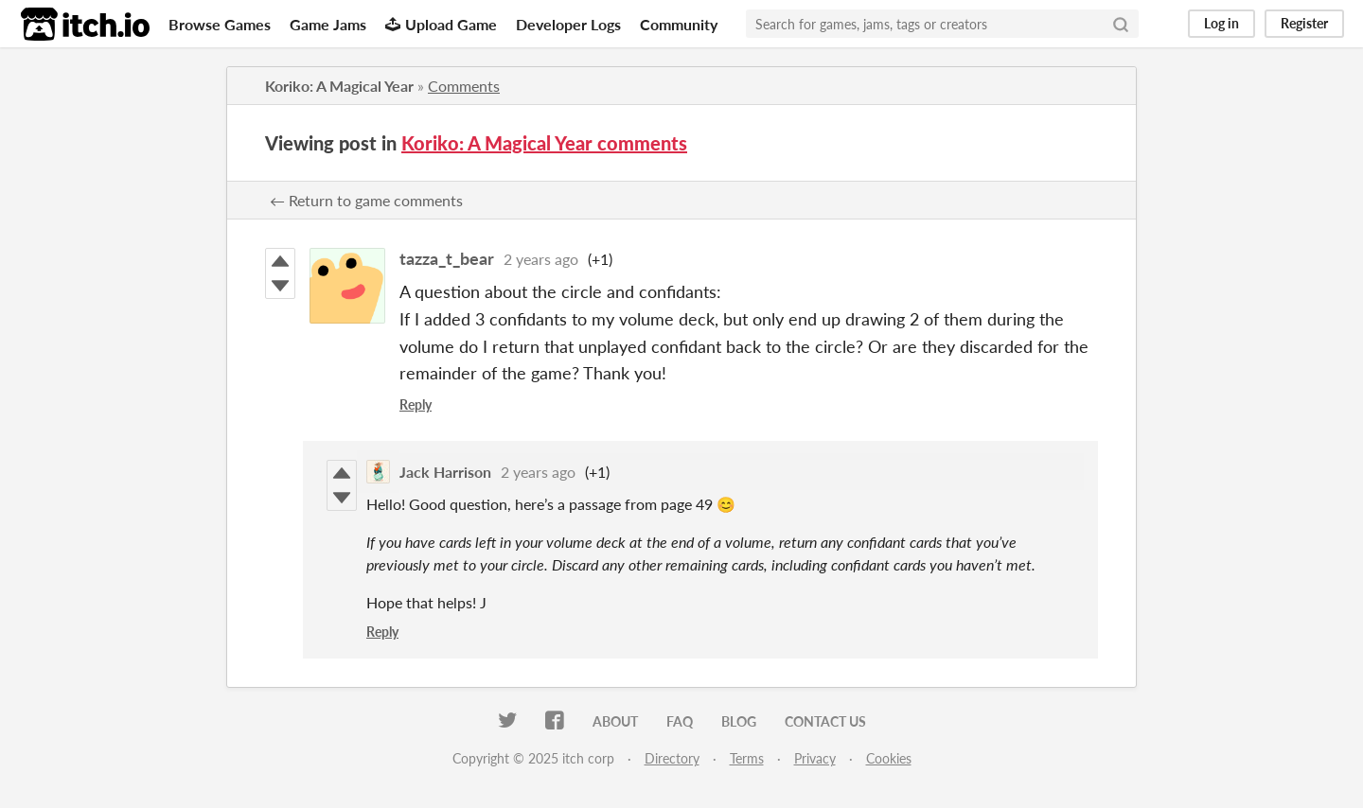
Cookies (889, 758)
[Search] (1121, 23)
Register (1304, 23)
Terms (747, 758)
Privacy (815, 758)
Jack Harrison (445, 472)
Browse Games (219, 24)
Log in (1221, 23)
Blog (738, 721)
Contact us (825, 721)
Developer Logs (568, 24)
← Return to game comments (366, 200)
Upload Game (441, 24)
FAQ (679, 721)
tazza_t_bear (446, 258)
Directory (672, 758)
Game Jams (328, 24)
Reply (415, 404)
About (615, 721)
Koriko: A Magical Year (339, 86)
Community (678, 24)
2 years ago (541, 259)
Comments (464, 86)
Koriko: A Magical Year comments (544, 143)
